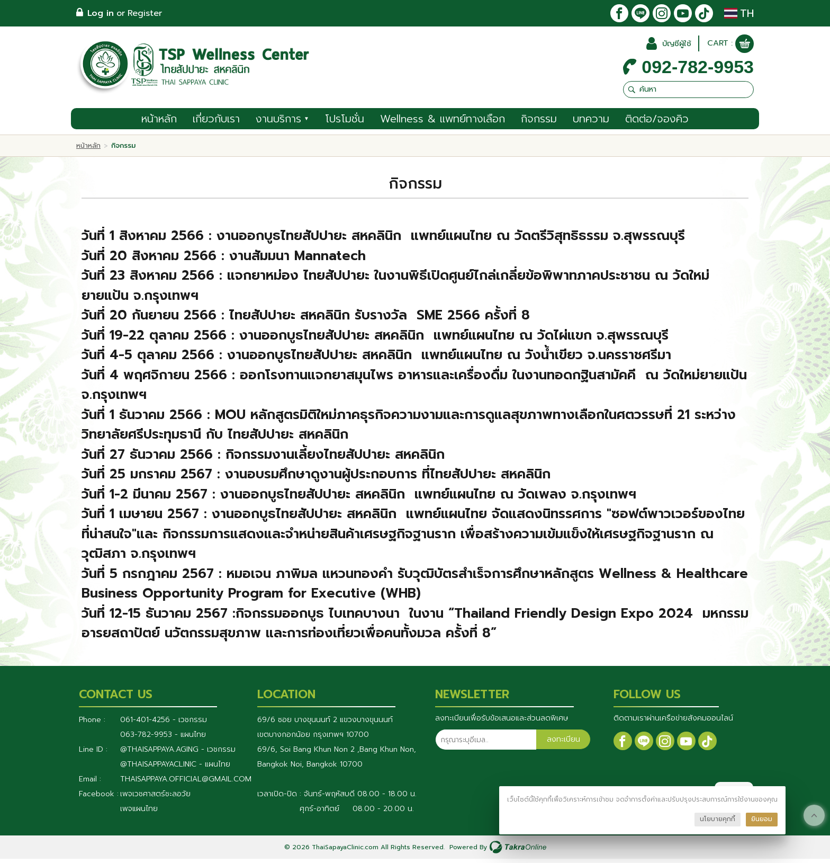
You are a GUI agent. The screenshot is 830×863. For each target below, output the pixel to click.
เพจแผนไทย (139, 812)
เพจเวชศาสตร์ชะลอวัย (155, 798)
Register (145, 13)
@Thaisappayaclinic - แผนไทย (175, 768)
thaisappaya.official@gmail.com (185, 783)
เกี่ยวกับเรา (216, 123)
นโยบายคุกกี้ (717, 819)
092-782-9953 (698, 70)
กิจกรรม (539, 123)
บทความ (591, 123)
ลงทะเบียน (563, 744)
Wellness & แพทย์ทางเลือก (442, 123)
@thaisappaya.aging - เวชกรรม (178, 753)
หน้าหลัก (159, 123)
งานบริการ (282, 123)
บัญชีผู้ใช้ (673, 46)
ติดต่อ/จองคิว (657, 123)
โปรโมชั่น (344, 123)
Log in (100, 13)
